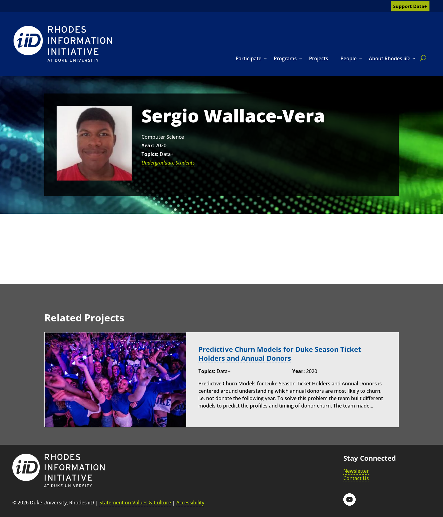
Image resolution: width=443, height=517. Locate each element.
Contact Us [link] (356, 478)
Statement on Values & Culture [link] (135, 502)
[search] (421, 58)
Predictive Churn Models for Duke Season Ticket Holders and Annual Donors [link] (279, 353)
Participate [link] (248, 58)
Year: (148, 145)
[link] (63, 44)
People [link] (349, 58)
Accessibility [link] (190, 502)
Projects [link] (318, 58)
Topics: (150, 154)
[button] (349, 499)
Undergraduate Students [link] (168, 162)
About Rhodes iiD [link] (389, 58)
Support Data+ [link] (410, 6)
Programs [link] (285, 58)
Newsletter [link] (356, 470)
